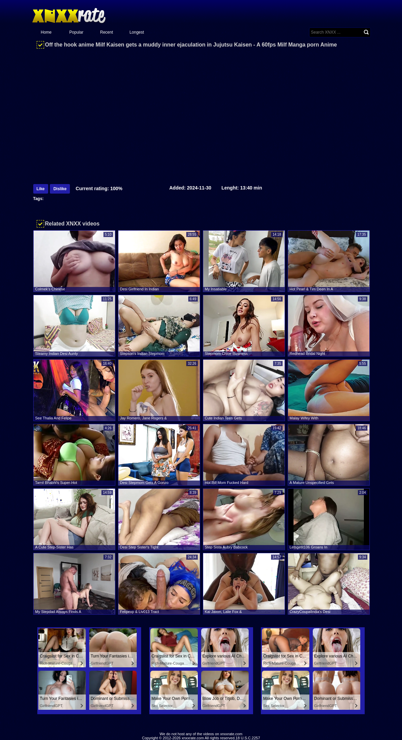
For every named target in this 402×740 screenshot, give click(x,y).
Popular (76, 32)
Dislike (59, 188)
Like (41, 188)
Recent (106, 32)
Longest (137, 32)
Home (46, 32)
